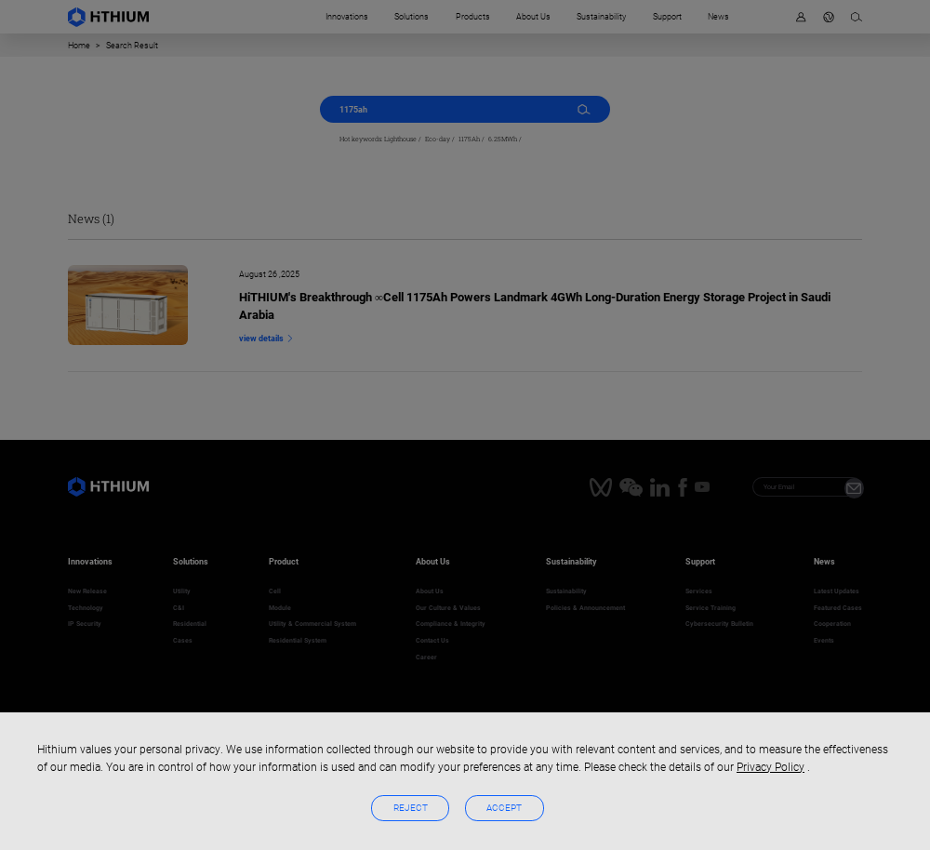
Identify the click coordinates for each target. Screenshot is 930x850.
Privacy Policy (770, 767)
